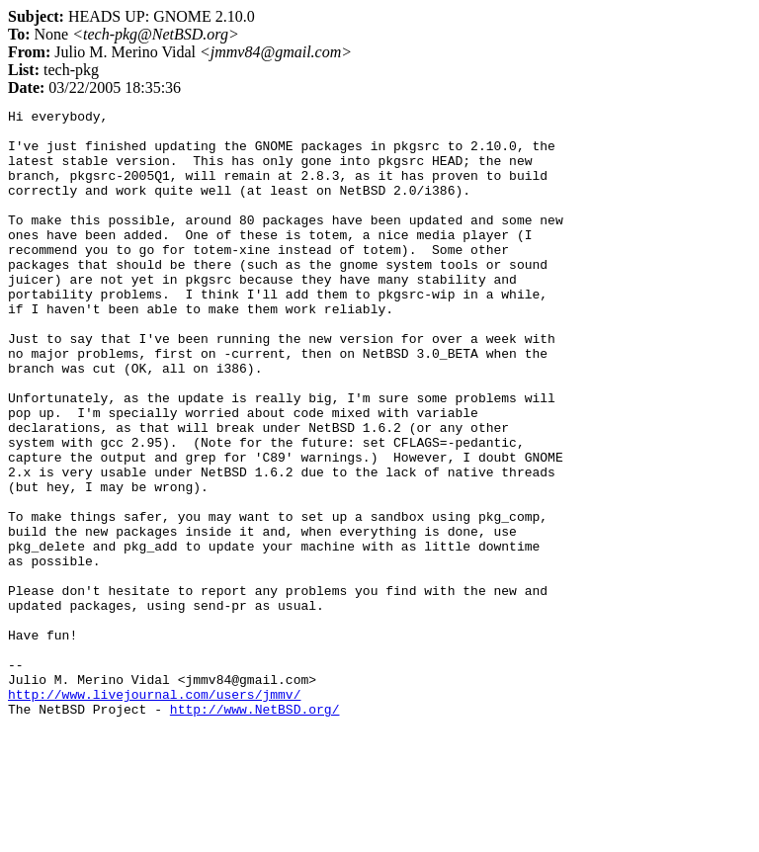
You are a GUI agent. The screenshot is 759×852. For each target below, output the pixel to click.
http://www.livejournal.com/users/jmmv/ (154, 812)
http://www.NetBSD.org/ (255, 830)
